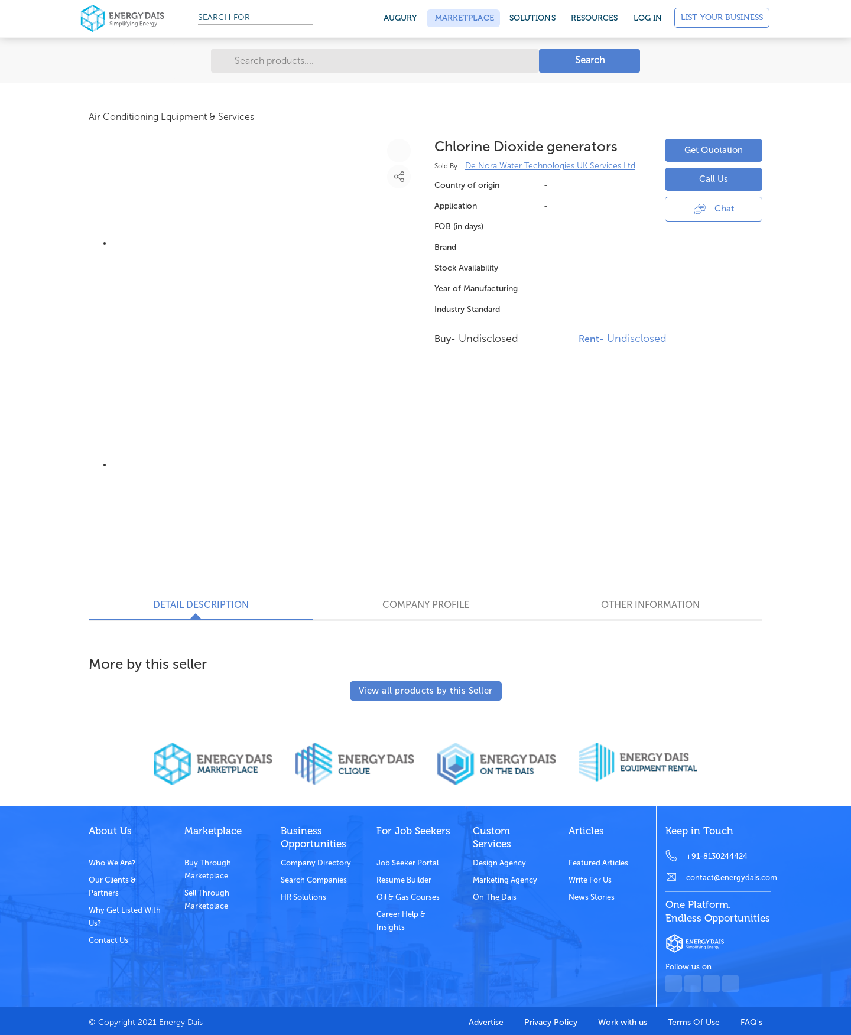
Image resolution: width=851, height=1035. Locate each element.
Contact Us (108, 940)
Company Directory (316, 862)
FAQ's (751, 1022)
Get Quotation (713, 150)
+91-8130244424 (717, 856)
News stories (592, 897)
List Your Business (722, 17)
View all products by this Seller (426, 690)
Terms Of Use (694, 1022)
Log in (648, 18)
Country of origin (466, 185)
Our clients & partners (112, 886)
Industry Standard (467, 309)
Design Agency (499, 862)
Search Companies (314, 879)
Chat (714, 208)
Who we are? (112, 862)
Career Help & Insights (401, 921)
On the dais (495, 897)
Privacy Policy (550, 1022)
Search (590, 60)
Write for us (590, 879)
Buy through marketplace (207, 869)
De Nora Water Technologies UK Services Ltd (550, 166)
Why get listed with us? (125, 916)
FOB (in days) (458, 227)
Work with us (622, 1022)
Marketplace (463, 18)
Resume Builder (403, 879)
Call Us (713, 179)
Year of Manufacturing (476, 289)
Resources (594, 18)
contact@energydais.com (728, 877)
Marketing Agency (505, 879)
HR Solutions (303, 897)
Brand (445, 247)
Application (455, 206)
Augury (400, 18)
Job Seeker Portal (407, 862)
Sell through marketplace (206, 899)
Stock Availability (466, 268)
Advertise (486, 1022)
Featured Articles (598, 862)
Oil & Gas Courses (408, 897)
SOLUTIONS (532, 18)
